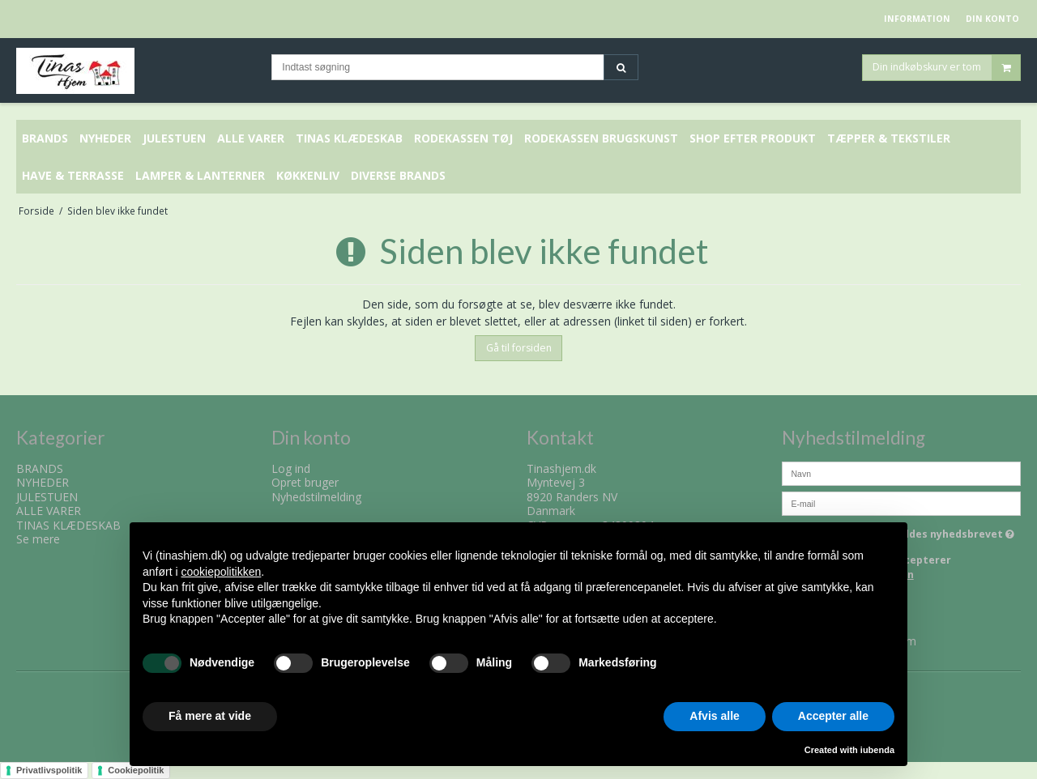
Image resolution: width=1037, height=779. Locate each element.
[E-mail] (901, 501)
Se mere (38, 539)
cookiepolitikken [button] (221, 571)
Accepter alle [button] (833, 715)
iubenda (877, 750)
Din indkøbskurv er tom (946, 68)
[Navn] (901, 471)
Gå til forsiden (519, 348)
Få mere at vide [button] (210, 715)
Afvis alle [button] (714, 715)
